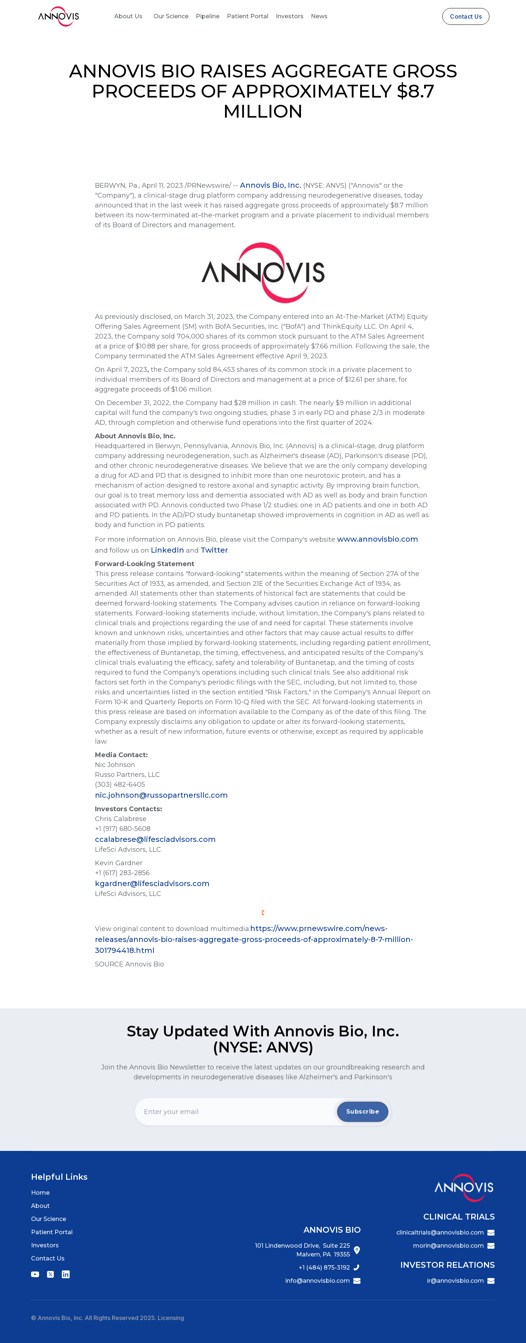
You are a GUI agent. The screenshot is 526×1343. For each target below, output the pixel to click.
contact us (466, 16)
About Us (128, 16)
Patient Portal (247, 16)
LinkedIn (167, 550)
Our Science (170, 16)
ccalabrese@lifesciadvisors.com (155, 839)
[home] (58, 16)
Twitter (214, 550)
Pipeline (208, 16)
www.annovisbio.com (377, 539)
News (319, 16)
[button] (128, 16)
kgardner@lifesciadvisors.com (154, 883)
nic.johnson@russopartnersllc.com (161, 795)
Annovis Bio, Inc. (270, 185)
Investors (290, 16)
